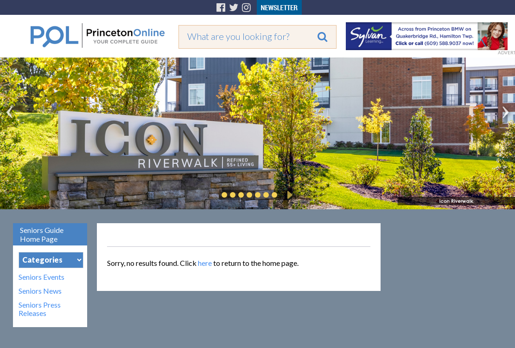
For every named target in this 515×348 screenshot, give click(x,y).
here (205, 262)
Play (288, 195)
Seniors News (40, 291)
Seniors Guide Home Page (42, 234)
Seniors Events (41, 277)
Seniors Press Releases (40, 309)
